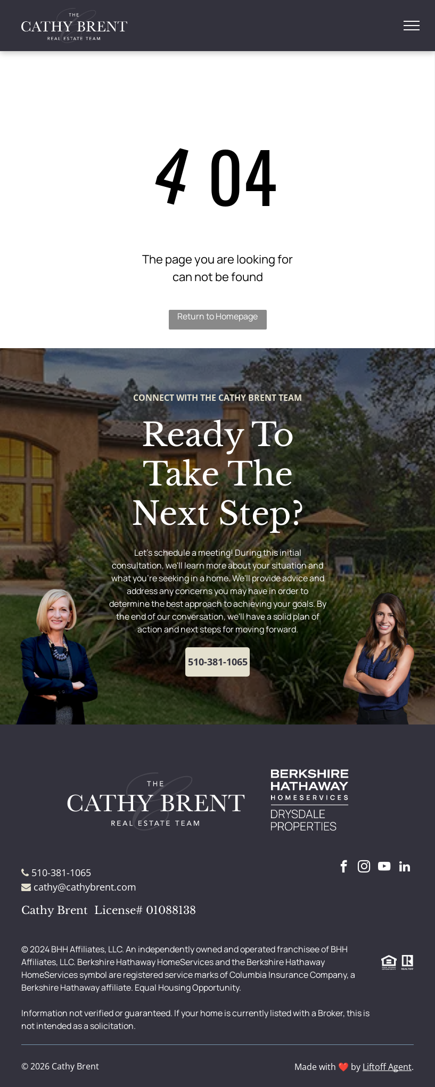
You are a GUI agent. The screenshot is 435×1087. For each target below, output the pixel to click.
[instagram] (364, 867)
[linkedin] (404, 867)
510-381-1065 (61, 872)
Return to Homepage (217, 316)
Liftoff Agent (387, 1067)
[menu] (411, 25)
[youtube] (384, 867)
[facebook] (343, 867)
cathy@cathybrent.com (85, 886)
